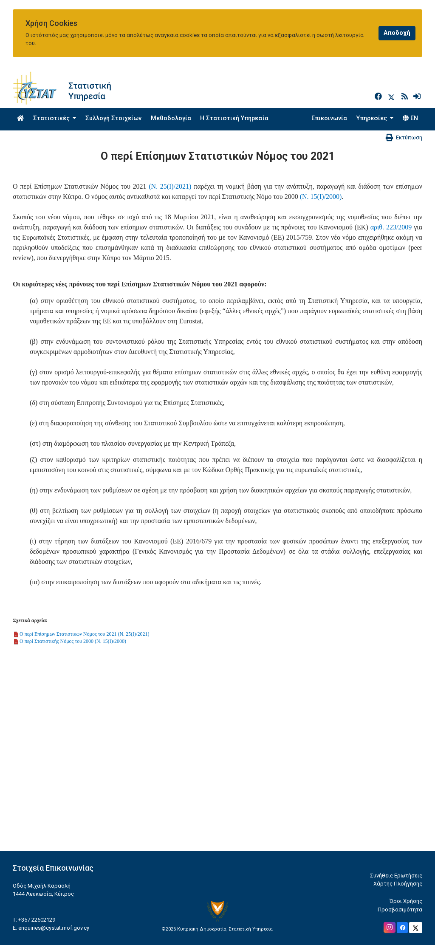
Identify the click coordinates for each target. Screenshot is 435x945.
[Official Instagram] (389, 927)
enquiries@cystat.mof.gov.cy (53, 928)
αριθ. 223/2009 (391, 227)
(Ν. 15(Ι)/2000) (321, 196)
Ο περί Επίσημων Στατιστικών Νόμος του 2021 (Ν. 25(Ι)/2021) (84, 634)
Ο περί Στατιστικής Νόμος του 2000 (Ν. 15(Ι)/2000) (73, 641)
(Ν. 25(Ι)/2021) (170, 186)
